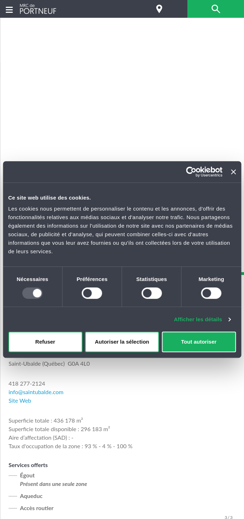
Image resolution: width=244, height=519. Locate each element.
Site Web (20, 400)
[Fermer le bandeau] (233, 171)
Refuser (45, 342)
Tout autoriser (199, 342)
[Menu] (9, 9)
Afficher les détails (198, 319)
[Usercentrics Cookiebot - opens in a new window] (191, 171)
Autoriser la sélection (122, 342)
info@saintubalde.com (36, 391)
